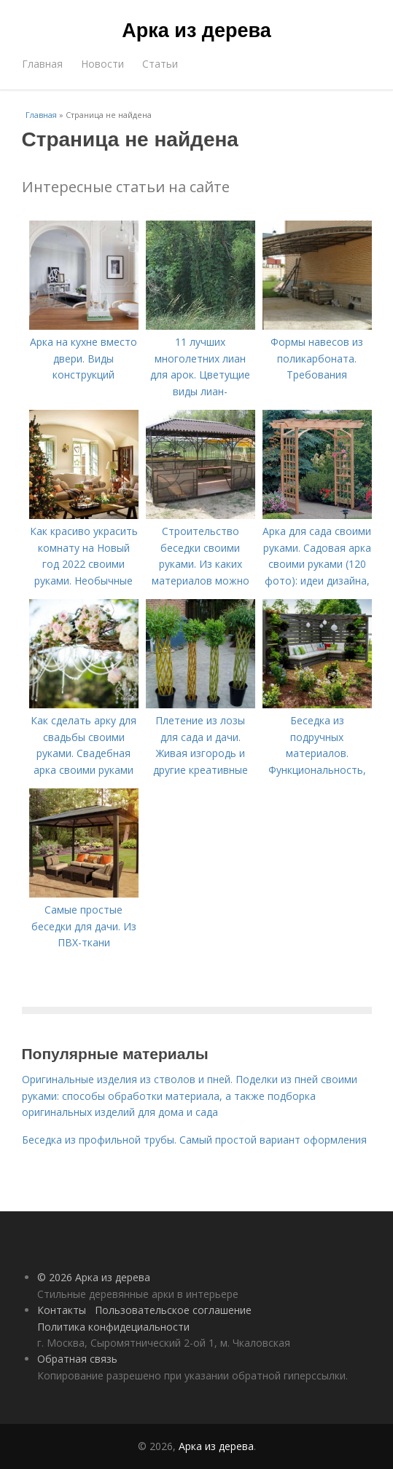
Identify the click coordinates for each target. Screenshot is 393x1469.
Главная (42, 64)
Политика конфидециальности (113, 1327)
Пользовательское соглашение (173, 1310)
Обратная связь (77, 1359)
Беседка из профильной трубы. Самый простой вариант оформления (194, 1140)
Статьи (160, 64)
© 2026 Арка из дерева (93, 1277)
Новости (102, 64)
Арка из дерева (196, 30)
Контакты (61, 1310)
